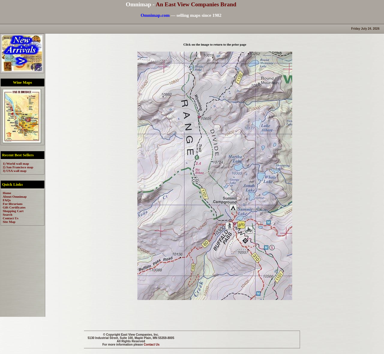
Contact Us (152, 344)
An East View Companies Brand (196, 4)
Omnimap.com (155, 15)
